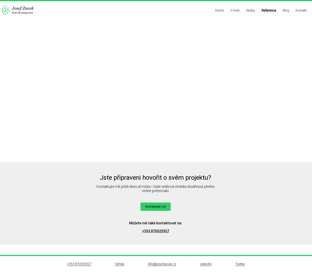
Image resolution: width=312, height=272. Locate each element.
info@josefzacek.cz (162, 264)
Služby (250, 10)
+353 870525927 (155, 231)
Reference (269, 10)
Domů (219, 10)
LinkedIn (206, 264)
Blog (286, 10)
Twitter (240, 264)
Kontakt (301, 10)
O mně (234, 10)
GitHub (119, 264)
